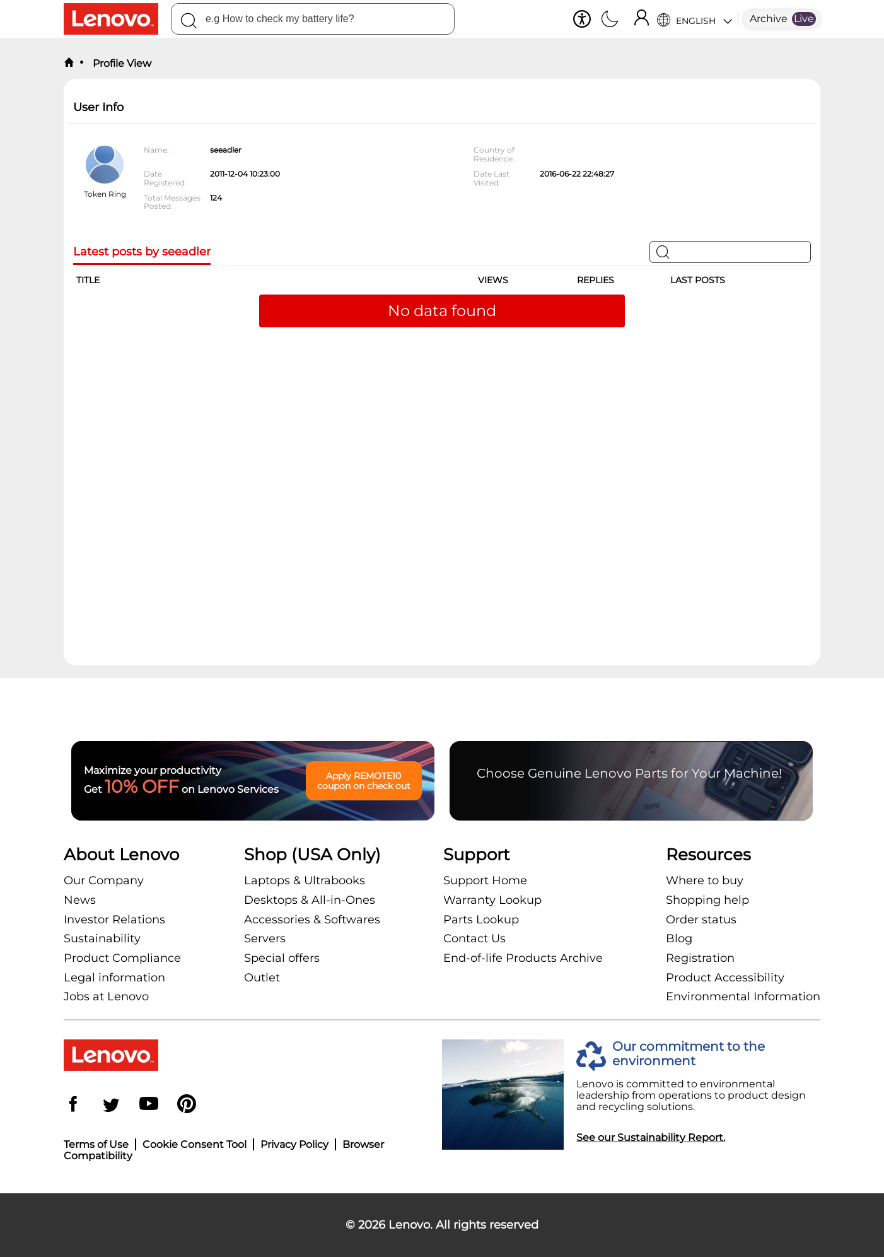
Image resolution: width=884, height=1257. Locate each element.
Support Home (485, 880)
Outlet (262, 978)
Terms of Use (96, 1144)
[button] (582, 19)
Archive (769, 19)
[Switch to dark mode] (609, 20)
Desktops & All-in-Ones (309, 900)
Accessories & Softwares (312, 920)
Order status (701, 920)
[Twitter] (111, 1105)
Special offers (282, 958)
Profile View (120, 63)
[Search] (188, 23)
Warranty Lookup (492, 900)
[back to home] (69, 63)
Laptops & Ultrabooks (304, 880)
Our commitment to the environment (688, 1053)
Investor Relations (114, 920)
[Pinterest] (186, 1105)
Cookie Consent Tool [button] (194, 1144)
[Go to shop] (117, 19)
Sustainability (102, 938)
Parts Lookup (481, 920)
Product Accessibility (725, 978)
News (80, 900)
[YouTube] (148, 1105)
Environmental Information (743, 996)
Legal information (114, 978)
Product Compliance (122, 958)
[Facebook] (73, 1105)
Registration (700, 958)
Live (804, 19)
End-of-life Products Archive (523, 958)
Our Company (104, 880)
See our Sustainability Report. (650, 1137)
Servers (265, 938)
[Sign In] (641, 19)
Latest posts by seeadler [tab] (142, 252)
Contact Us (474, 938)
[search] (313, 19)
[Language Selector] (694, 19)
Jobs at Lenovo (106, 996)
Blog (679, 938)
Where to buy (704, 880)
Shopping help (707, 900)
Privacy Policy (294, 1144)
